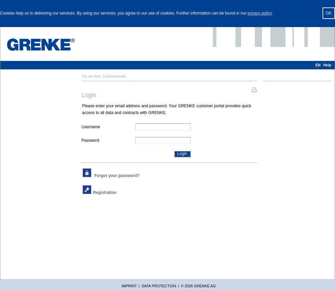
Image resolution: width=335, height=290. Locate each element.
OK (329, 13)
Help (327, 65)
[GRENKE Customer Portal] (41, 44)
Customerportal (113, 76)
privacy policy (260, 13)
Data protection (158, 286)
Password (90, 140)
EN (317, 65)
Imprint (129, 286)
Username (90, 127)
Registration (105, 192)
